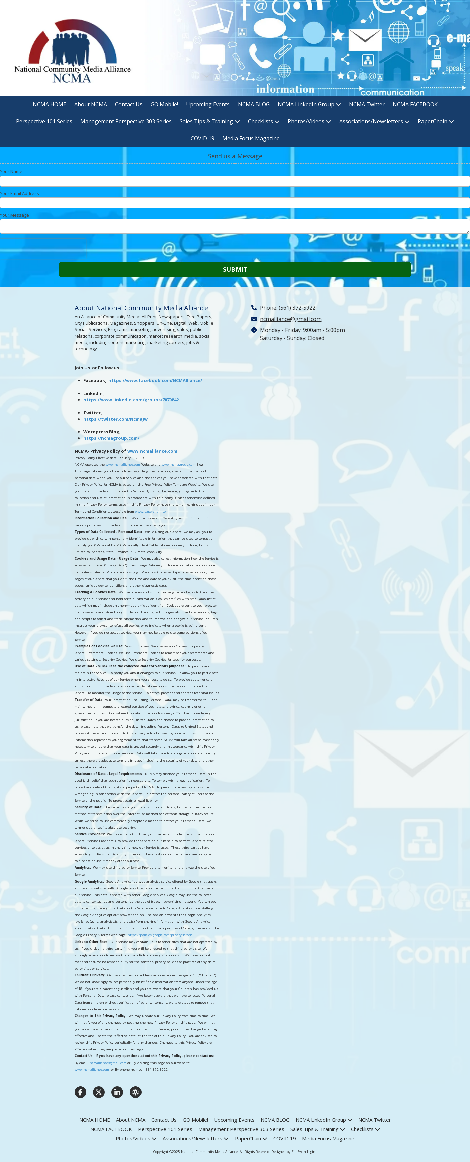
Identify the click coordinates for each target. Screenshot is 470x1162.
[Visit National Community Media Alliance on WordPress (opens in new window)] (136, 1092)
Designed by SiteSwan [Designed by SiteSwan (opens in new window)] (288, 1151)
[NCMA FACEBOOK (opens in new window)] (415, 104)
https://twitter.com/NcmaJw (115, 419)
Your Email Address (19, 193)
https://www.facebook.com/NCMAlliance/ (155, 380)
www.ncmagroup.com (178, 464)
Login (311, 1151)
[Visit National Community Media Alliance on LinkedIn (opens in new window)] (117, 1092)
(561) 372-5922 (297, 307)
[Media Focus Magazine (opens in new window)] (251, 138)
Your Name (11, 171)
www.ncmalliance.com (152, 451)
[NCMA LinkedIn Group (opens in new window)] (309, 104)
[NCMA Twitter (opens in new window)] (367, 104)
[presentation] (43, 249)
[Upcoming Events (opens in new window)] (208, 104)
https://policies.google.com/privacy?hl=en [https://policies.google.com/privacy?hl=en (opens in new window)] (160, 935)
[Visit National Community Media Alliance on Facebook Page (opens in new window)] (80, 1092)
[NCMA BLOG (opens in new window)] (254, 104)
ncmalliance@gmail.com (108, 1063)
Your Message (14, 215)
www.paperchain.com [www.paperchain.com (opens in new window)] (152, 511)
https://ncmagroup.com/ (111, 438)
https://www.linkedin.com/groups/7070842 (131, 400)
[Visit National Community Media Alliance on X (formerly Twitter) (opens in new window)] (99, 1092)
